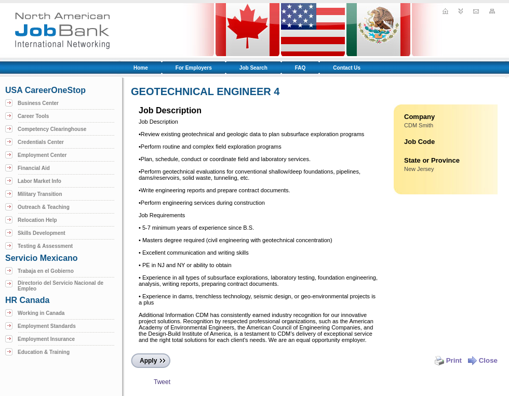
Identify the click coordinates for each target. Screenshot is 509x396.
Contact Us (346, 68)
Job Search (253, 68)
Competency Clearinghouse (52, 129)
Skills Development (41, 233)
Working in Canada (41, 313)
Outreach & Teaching (44, 207)
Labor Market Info (39, 181)
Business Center (38, 103)
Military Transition (40, 194)
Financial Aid (34, 168)
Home (140, 68)
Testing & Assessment (45, 246)
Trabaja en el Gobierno (46, 271)
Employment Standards (47, 326)
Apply (148, 360)
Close (482, 360)
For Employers (194, 68)
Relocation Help (37, 220)
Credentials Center (41, 142)
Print (448, 360)
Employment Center (42, 155)
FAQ (300, 68)
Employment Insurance (46, 339)
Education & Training (44, 352)
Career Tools (33, 116)
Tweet (162, 382)
